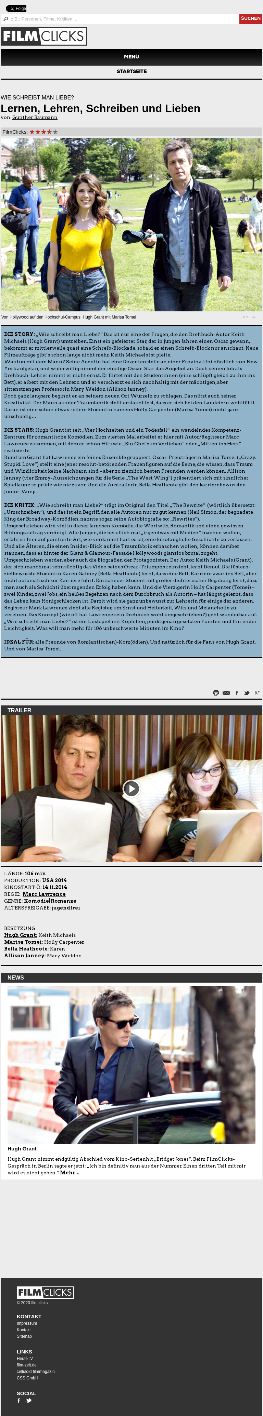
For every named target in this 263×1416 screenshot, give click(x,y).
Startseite (132, 72)
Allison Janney (24, 955)
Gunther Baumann (35, 117)
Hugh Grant (20, 935)
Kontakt (29, 1316)
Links (24, 1351)
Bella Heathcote (26, 949)
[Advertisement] (43, 1225)
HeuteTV (25, 1358)
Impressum (27, 1323)
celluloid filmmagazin (36, 1371)
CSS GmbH (27, 1378)
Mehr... (69, 1172)
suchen (251, 19)
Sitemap (24, 1336)
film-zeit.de (27, 1365)
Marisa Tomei (23, 942)
